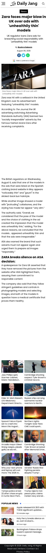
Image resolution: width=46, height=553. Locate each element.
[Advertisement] (23, 152)
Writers (21, 548)
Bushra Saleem (25, 47)
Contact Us (32, 548)
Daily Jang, (27, 545)
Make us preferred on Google (23, 61)
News (24, 11)
